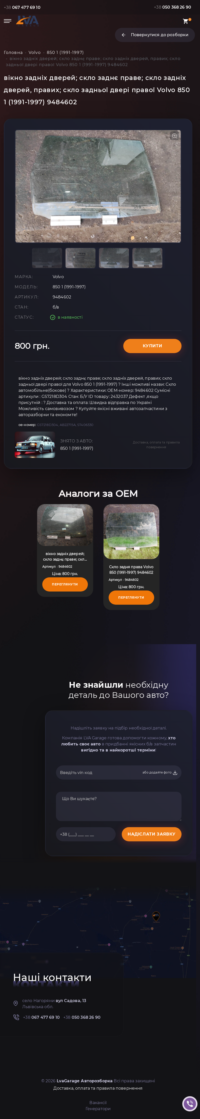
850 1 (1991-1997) (76, 448)
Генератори (98, 1108)
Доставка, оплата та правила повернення (156, 444)
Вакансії (98, 1102)
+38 (22, 7)
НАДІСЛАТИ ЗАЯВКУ (152, 834)
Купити (152, 345)
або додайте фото (160, 772)
